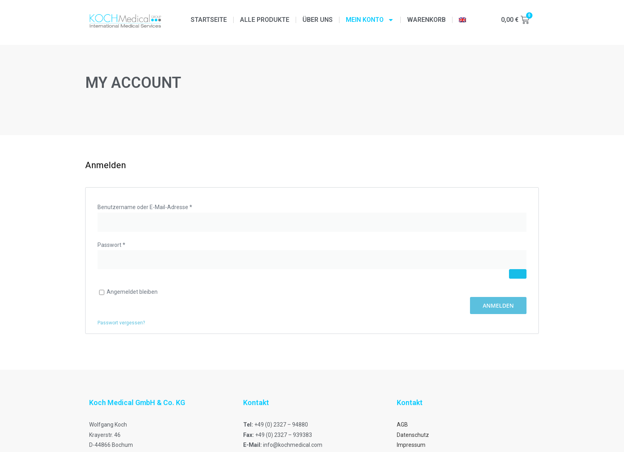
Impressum (411, 445)
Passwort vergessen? (121, 323)
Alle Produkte (264, 19)
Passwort (126, 244)
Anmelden (498, 305)
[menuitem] (462, 20)
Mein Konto (370, 20)
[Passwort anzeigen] (517, 274)
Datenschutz (413, 435)
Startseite (209, 19)
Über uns (317, 19)
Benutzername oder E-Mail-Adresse (159, 206)
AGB (402, 424)
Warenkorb (426, 19)
